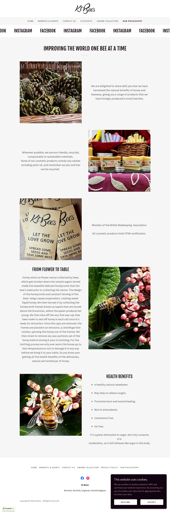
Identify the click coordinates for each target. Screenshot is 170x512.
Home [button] (34, 467)
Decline (125, 502)
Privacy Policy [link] (109, 467)
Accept (152, 502)
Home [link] (31, 21)
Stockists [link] (86, 21)
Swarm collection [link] (107, 21)
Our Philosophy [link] (132, 21)
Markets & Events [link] (48, 21)
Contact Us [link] (69, 21)
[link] (85, 8)
